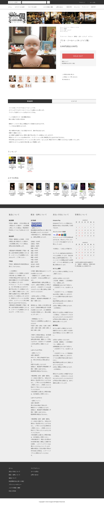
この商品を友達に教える (67, 74)
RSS (10, 491)
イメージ (74, 101)
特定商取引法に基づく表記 (68, 63)
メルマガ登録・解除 (47, 7)
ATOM (14, 491)
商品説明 (30, 101)
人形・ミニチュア (67, 30)
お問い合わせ (58, 7)
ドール (77, 27)
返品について (65, 61)
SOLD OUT (78, 56)
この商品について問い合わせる (68, 77)
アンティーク (84, 7)
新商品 (65, 28)
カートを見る (34, 471)
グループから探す (31, 7)
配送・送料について (14, 474)
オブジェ (66, 31)
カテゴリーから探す (19, 7)
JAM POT (92, 7)
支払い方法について (14, 471)
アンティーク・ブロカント (69, 27)
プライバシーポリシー (15, 484)
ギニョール (76, 7)
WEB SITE (68, 7)
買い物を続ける (65, 79)
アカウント (81, 2)
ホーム (10, 7)
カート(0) (91, 2)
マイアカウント (35, 468)
